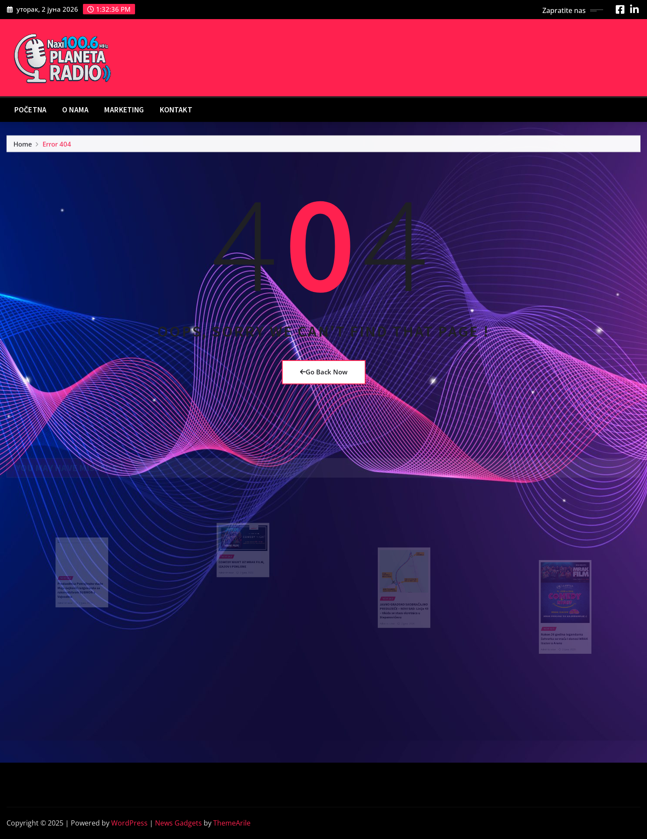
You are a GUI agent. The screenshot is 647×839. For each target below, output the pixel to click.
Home (22, 145)
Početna (30, 110)
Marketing (124, 110)
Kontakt (176, 110)
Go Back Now (323, 371)
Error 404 (57, 145)
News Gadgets (178, 823)
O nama (75, 110)
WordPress (129, 823)
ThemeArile (232, 823)
